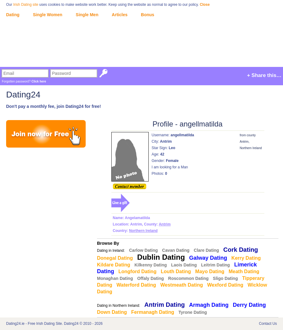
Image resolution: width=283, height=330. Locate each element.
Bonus (148, 14)
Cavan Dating (175, 250)
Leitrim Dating (215, 264)
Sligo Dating (225, 278)
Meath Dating (244, 271)
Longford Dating (137, 271)
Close (205, 4)
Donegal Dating (115, 258)
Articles (119, 14)
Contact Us (268, 323)
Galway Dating (208, 258)
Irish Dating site (25, 4)
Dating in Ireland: (111, 250)
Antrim (165, 224)
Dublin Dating (161, 257)
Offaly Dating (150, 278)
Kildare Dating (113, 264)
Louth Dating (176, 271)
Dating (13, 14)
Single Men (87, 14)
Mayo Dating (209, 271)
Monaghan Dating (115, 278)
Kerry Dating (246, 258)
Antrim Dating (164, 304)
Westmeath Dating (181, 285)
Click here (39, 81)
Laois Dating (184, 264)
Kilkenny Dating (150, 264)
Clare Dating (206, 250)
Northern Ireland (143, 231)
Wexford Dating (225, 285)
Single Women (47, 14)
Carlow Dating (143, 250)
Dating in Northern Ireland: (118, 305)
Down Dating (112, 312)
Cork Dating (240, 249)
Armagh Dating (209, 305)
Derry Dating (249, 305)
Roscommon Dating (188, 278)
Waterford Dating (136, 285)
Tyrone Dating (192, 312)
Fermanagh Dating (152, 312)
